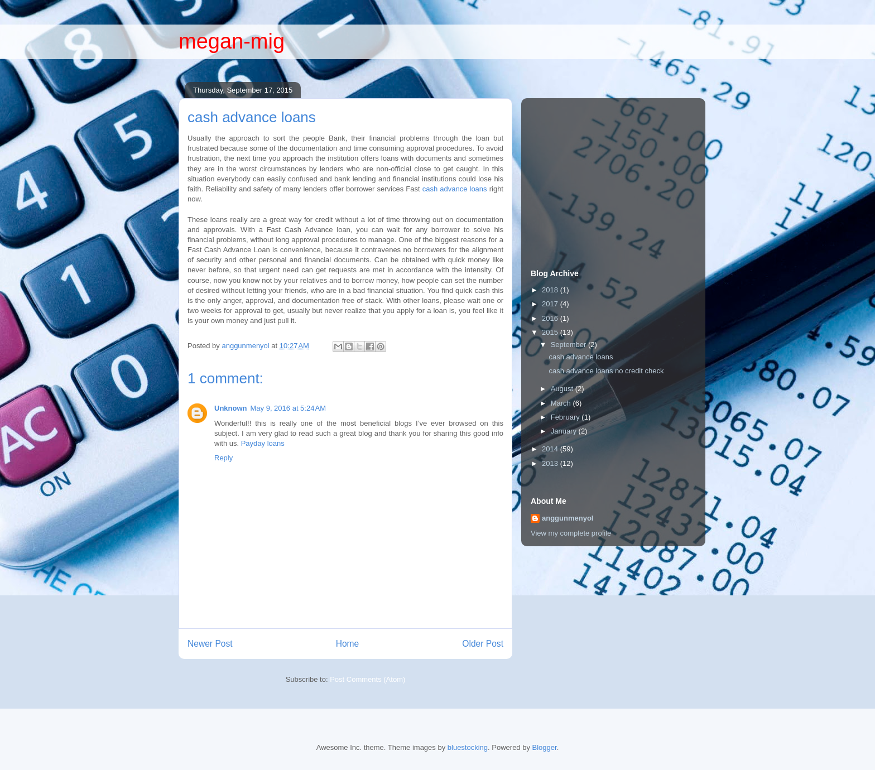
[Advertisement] (614, 172)
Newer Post (210, 643)
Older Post (482, 643)
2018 (551, 290)
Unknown (230, 408)
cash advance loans (454, 189)
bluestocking (468, 747)
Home (347, 643)
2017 (551, 304)
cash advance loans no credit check (606, 371)
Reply (223, 458)
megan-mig (232, 41)
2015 (551, 332)
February (566, 417)
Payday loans (263, 443)
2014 (551, 449)
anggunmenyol (567, 518)
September (569, 344)
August (563, 388)
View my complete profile (571, 533)
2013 (551, 463)
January (565, 431)
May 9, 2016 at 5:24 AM (288, 408)
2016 (551, 318)
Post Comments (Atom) (367, 679)
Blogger (544, 747)
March (562, 403)
